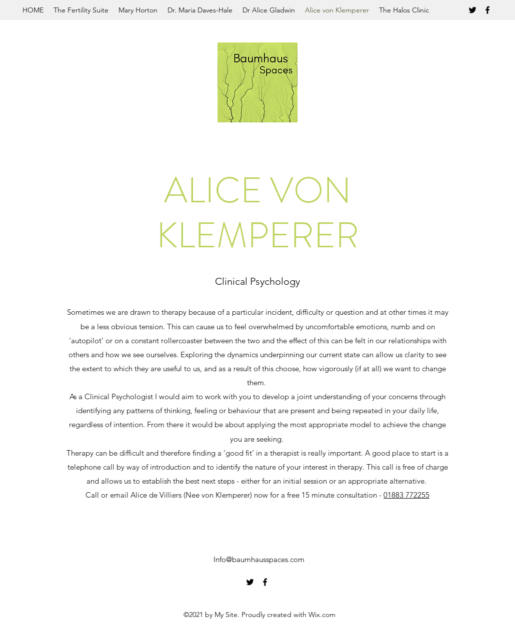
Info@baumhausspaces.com (259, 559)
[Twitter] (473, 10)
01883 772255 (407, 495)
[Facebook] (487, 10)
